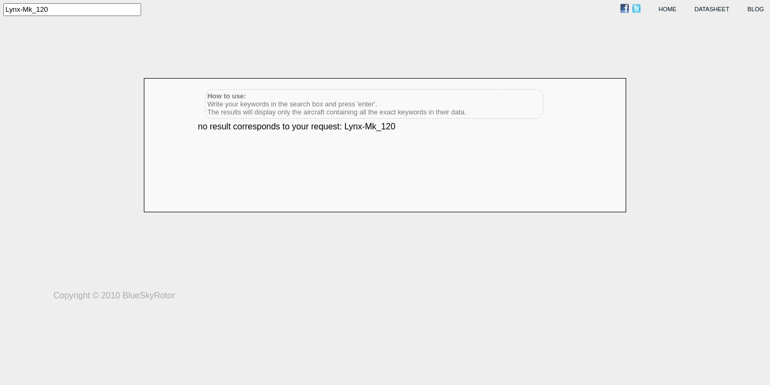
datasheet (712, 9)
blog (756, 9)
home (668, 9)
